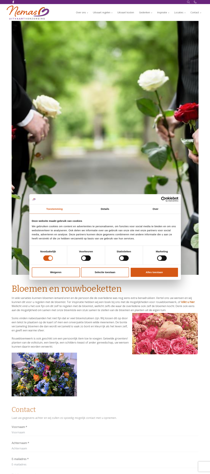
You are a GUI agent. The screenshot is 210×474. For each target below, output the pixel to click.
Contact (194, 12)
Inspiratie (162, 12)
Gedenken (144, 12)
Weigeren (55, 272)
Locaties (178, 12)
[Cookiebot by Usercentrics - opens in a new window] (163, 199)
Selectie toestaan (105, 272)
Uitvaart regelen (101, 12)
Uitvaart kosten (125, 12)
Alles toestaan (154, 272)
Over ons (81, 12)
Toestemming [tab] (54, 208)
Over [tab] (155, 208)
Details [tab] (105, 208)
